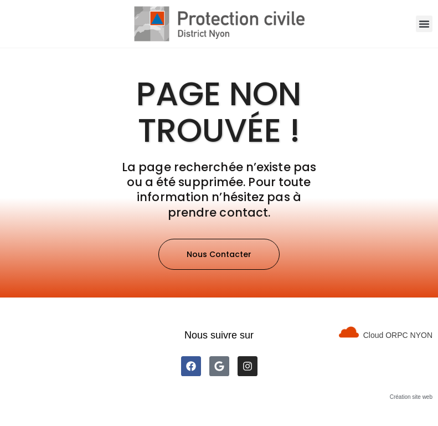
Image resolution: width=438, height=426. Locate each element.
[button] (424, 24)
